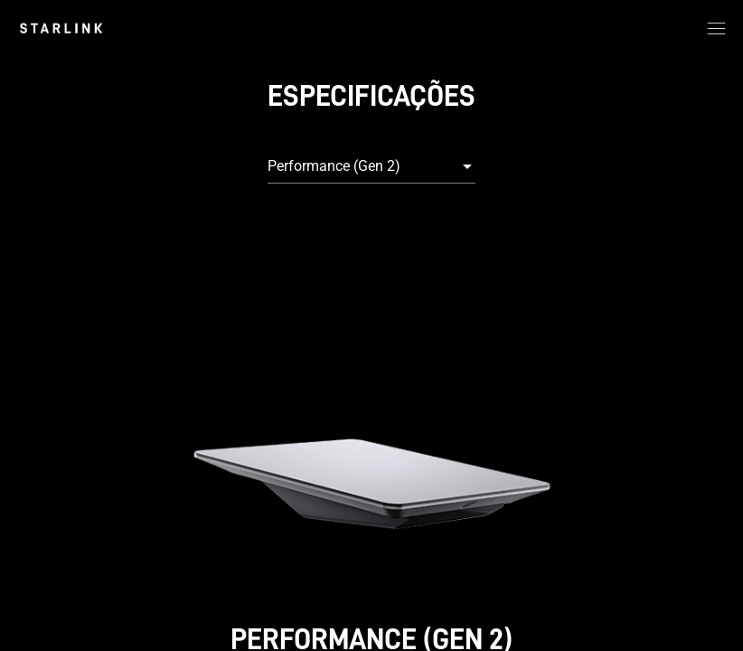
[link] (61, 28)
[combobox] (371, 166)
